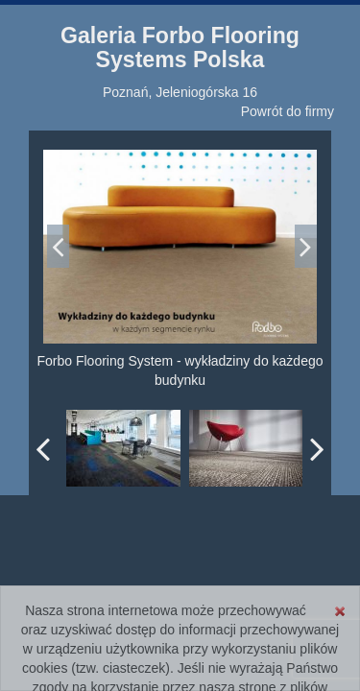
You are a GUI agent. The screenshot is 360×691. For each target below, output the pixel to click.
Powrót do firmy (287, 111)
